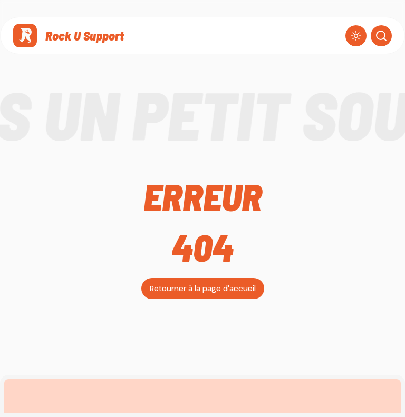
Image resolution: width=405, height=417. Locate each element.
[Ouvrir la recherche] (381, 35)
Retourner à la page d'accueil (203, 288)
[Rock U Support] (68, 35)
